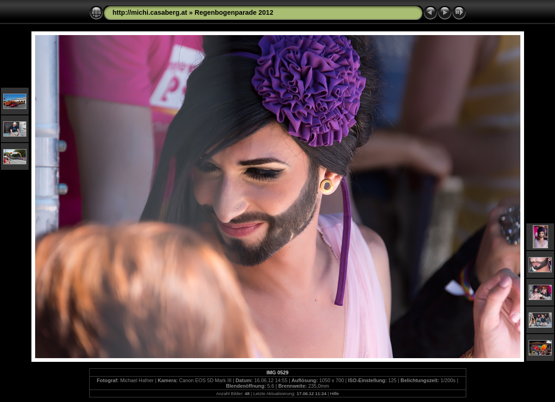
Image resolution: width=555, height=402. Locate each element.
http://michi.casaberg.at (150, 12)
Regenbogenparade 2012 (234, 12)
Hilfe (334, 393)
